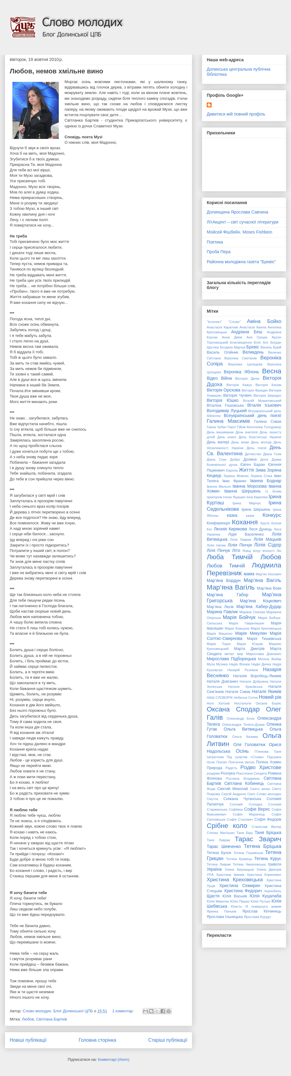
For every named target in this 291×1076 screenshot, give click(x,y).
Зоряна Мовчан (236, 476)
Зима (261, 470)
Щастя (213, 895)
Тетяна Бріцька (262, 846)
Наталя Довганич (222, 681)
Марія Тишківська (264, 639)
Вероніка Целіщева (245, 364)
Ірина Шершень (256, 509)
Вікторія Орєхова (223, 390)
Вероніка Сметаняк (240, 358)
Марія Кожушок (237, 628)
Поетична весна (241, 762)
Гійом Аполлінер (250, 427)
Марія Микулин (251, 633)
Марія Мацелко (219, 633)
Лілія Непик (216, 545)
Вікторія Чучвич (237, 395)
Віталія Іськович (264, 405)
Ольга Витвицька (243, 729)
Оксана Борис (268, 703)
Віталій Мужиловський (262, 400)
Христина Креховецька (235, 880)
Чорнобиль (272, 891)
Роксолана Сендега (251, 773)
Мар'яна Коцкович (260, 600)
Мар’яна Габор (227, 594)
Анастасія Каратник (222, 327)
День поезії (256, 448)
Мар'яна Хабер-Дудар (258, 606)
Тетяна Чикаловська (249, 864)
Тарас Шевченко (224, 846)
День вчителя (247, 432)
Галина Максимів (228, 421)
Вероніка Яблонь (241, 371)
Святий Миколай (232, 789)
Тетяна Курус (267, 858)
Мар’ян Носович (268, 574)
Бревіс (252, 347)
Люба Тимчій (230, 557)
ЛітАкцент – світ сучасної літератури (242, 222)
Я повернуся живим (263, 906)
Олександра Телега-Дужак (243, 724)
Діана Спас (217, 459)
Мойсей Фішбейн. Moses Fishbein (239, 232)
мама (249, 573)
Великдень (253, 352)
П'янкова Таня (268, 751)
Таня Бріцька (268, 832)
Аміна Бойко (264, 321)
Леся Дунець (260, 529)
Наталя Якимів (266, 691)
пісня (211, 762)
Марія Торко (219, 644)
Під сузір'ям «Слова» (245, 757)
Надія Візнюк (239, 664)
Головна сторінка (97, 1040)
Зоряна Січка (261, 476)
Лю (278, 551)
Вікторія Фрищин (255, 390)
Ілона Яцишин (234, 497)
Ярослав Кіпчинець (261, 911)
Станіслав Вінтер (266, 827)
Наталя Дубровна (254, 681)
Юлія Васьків (234, 896)
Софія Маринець (249, 814)
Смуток (212, 799)
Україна (214, 869)
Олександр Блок (241, 718)
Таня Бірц (244, 833)
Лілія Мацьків (267, 539)
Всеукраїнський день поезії (252, 415)
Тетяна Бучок (219, 853)
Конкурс (272, 515)
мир (240, 654)
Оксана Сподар (233, 709)
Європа (232, 470)
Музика (222, 664)
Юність (236, 906)
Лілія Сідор (267, 545)
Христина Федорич (243, 890)
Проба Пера (218, 251)
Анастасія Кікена (252, 327)
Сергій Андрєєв (233, 794)
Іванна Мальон (219, 486)
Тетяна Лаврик (219, 864)
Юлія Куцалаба (265, 895)
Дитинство (253, 454)
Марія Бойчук (239, 617)
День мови (240, 442)
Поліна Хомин (268, 762)
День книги (226, 437)
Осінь (242, 751)
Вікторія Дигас (247, 378)
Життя (246, 470)
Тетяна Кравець (239, 859)
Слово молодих (268, 794)
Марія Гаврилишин (246, 623)
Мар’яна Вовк (269, 588)
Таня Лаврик (218, 840)
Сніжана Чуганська (242, 799)
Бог (266, 342)
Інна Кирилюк (257, 497)
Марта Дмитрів (249, 649)
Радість (231, 768)
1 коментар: (123, 1011)
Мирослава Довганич (263, 654)
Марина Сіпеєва (252, 612)
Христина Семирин (239, 885)
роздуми (213, 773)
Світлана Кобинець (244, 783)
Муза (211, 664)
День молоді (261, 442)
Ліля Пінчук (218, 550)
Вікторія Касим (268, 385)
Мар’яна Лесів (220, 607)
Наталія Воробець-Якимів (257, 676)
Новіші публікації (28, 1040)
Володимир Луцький (227, 410)
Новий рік (270, 697)
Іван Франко (234, 481)
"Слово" (234, 322)
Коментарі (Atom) (113, 1059)
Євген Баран (252, 464)
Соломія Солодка (246, 804)
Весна (271, 371)
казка (232, 515)
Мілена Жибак (269, 659)
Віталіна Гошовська (225, 405)
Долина (250, 459)
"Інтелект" (214, 322)
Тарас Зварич (258, 839)
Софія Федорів (267, 819)
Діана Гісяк (272, 454)
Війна (226, 378)
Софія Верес (257, 809)
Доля (264, 459)
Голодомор (272, 427)
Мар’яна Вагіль (231, 587)
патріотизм (215, 757)
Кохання (245, 522)
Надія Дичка (261, 664)
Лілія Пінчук (240, 545)
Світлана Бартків (51, 1019)
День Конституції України (260, 437)
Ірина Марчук (246, 503)
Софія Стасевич (240, 819)
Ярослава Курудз (257, 917)
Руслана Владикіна (242, 778)
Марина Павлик (222, 611)
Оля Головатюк (249, 744)
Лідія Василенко (246, 534)
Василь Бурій (270, 347)
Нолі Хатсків (218, 703)
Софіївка (236, 809)
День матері (218, 442)
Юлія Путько (260, 901)
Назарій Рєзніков (242, 670)
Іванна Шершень (242, 491)
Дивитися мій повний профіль (236, 114)
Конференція (218, 523)
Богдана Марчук (233, 347)
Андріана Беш (246, 331)
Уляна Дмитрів (268, 869)
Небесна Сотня (246, 697)
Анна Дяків (232, 337)
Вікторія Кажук (239, 385)
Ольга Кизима (245, 736)
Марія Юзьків (250, 644)
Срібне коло (227, 825)
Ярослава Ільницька (225, 917)
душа (233, 464)
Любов (28, 1019)
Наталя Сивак (237, 692)
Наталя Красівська (245, 686)
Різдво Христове (260, 767)
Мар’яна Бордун (224, 580)
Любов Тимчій (226, 566)
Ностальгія (242, 703)
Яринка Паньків (221, 911)
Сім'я (251, 794)
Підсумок (274, 757)
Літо (236, 550)
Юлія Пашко (239, 901)
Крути (264, 523)
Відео (212, 378)
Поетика (215, 242)
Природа (214, 768)
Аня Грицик (256, 337)
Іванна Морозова (249, 486)
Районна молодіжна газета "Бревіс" (241, 261)
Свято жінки (260, 789)
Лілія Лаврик (240, 539)
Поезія (221, 762)
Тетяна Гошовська (248, 853)
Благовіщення (241, 342)
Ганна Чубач (216, 427)
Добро (235, 459)
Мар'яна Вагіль (262, 580)
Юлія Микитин (218, 901)
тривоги (274, 864)
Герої (232, 427)
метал (229, 654)
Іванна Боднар (265, 480)
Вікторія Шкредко (267, 395)
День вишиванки (220, 432)
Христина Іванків (230, 874)
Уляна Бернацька (239, 869)
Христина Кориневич (264, 874)
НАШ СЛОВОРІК (220, 697)
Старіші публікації (167, 1040)
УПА (210, 874)
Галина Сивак (267, 421)
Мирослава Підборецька (231, 658)
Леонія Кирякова (230, 528)
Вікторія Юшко (223, 400)
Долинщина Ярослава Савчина (237, 212)
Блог (257, 342)
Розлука (228, 773)
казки (250, 515)
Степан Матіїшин (221, 833)
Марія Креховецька (266, 628)
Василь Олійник (222, 352)
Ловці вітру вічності (258, 551)
